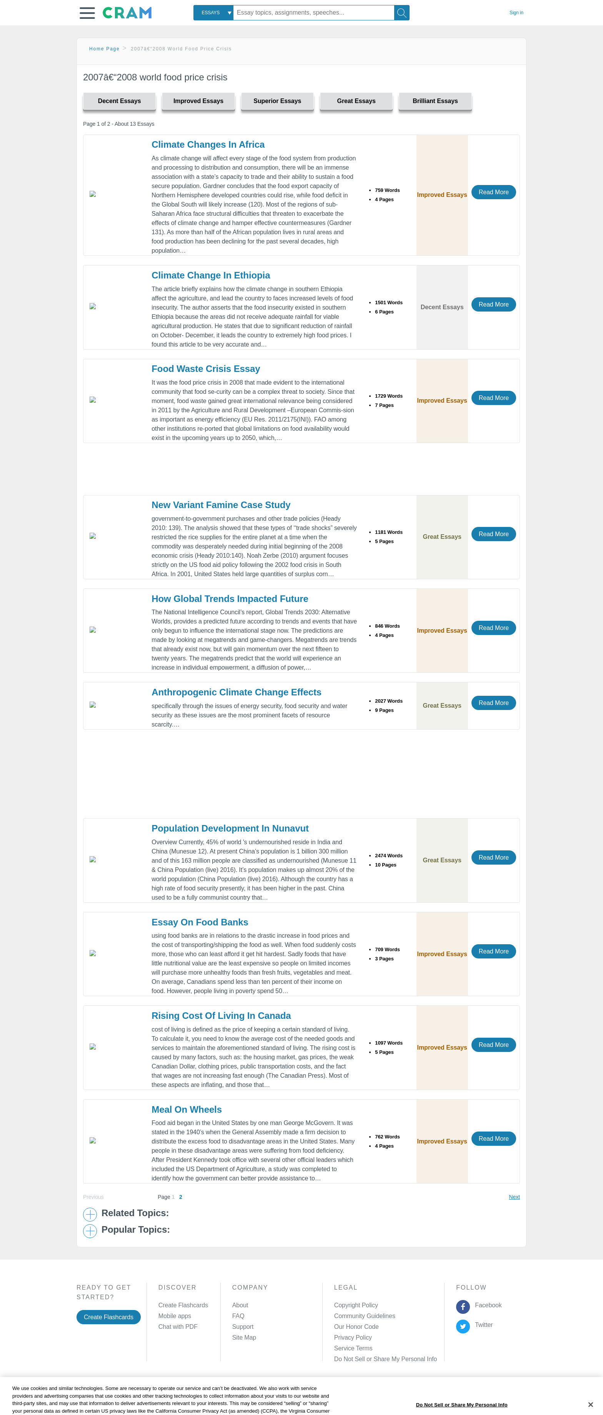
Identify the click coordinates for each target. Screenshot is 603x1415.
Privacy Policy (353, 1337)
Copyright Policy (356, 1305)
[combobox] (213, 12)
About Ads (296, 1397)
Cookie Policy (257, 1397)
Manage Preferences (362, 1359)
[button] (87, 13)
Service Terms (353, 1348)
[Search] (402, 12)
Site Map (244, 1337)
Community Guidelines (364, 1316)
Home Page (104, 49)
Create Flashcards (108, 1317)
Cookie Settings (367, 1397)
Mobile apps (174, 1316)
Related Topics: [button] (135, 1213)
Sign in (516, 12)
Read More (494, 192)
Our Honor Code (356, 1326)
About (240, 1305)
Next (514, 1197)
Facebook (487, 1305)
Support (242, 1326)
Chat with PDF (178, 1326)
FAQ (238, 1316)
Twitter (482, 1325)
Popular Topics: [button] (136, 1229)
